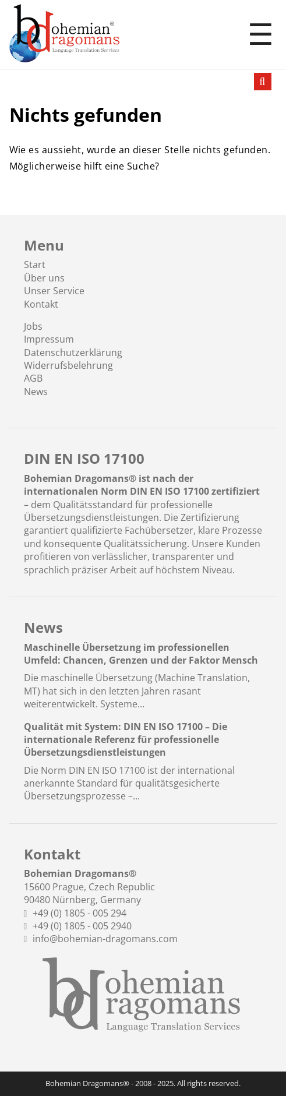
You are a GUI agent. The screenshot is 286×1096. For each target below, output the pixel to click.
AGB (33, 378)
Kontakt (41, 304)
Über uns (44, 278)
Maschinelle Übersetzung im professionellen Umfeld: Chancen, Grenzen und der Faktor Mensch (141, 654)
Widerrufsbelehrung (68, 365)
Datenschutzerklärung (73, 352)
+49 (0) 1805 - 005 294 (79, 913)
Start (34, 264)
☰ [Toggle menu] (261, 35)
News (36, 391)
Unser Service (54, 290)
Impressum (49, 339)
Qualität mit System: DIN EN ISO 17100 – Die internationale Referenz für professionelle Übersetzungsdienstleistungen (125, 739)
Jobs (33, 326)
